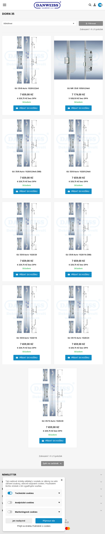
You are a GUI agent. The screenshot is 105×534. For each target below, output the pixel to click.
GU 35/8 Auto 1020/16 (26, 338)
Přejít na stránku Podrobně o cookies (33, 526)
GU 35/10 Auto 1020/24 (78, 338)
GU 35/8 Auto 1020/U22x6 (27, 88)
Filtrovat (91, 23)
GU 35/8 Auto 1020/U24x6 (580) (26, 171)
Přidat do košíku (26, 108)
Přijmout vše (49, 520)
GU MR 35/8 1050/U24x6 (78, 88)
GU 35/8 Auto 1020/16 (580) (78, 254)
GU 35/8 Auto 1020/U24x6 (78, 171)
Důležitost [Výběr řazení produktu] (39, 23)
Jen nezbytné (18, 520)
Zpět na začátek (52, 463)
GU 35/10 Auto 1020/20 (52, 421)
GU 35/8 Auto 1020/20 (26, 254)
